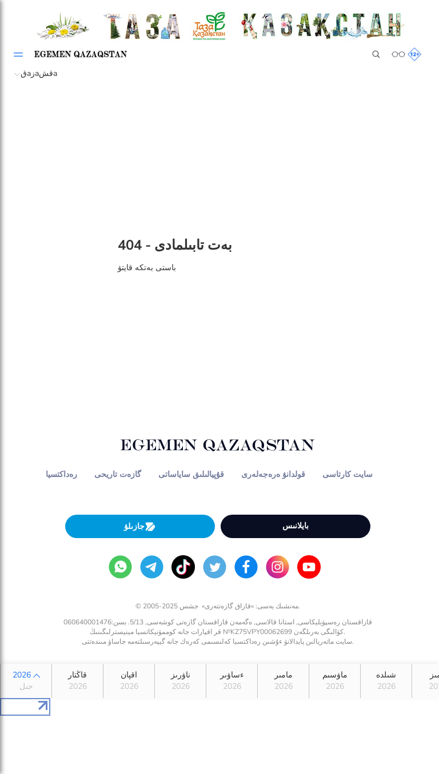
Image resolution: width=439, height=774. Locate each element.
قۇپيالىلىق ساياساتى (191, 474)
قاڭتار (77, 680)
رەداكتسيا (61, 474)
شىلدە (386, 680)
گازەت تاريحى (117, 474)
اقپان (129, 680)
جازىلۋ (140, 526)
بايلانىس (295, 525)
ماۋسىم (334, 680)
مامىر (283, 680)
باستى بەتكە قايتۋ (147, 267)
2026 (26, 680)
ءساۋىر (232, 680)
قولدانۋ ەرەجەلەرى (273, 474)
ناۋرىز (180, 680)
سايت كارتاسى (347, 474)
